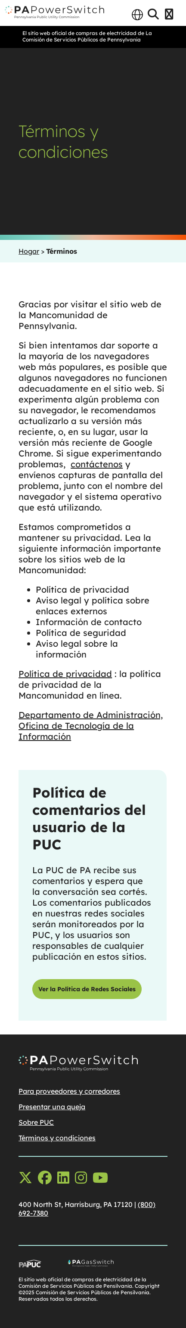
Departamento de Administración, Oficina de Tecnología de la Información (91, 725)
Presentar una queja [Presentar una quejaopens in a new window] (52, 1106)
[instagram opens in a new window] (81, 1177)
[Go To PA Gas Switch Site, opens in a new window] (117, 1265)
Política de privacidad (65, 673)
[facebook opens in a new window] (45, 1177)
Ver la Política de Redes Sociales (87, 989)
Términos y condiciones (57, 1137)
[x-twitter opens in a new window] (25, 1177)
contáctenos (97, 464)
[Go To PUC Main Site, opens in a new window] (43, 1265)
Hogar (29, 251)
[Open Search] (153, 15)
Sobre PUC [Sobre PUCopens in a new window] (36, 1122)
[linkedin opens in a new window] (63, 1177)
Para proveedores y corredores (69, 1091)
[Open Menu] (169, 15)
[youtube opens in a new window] (100, 1177)
